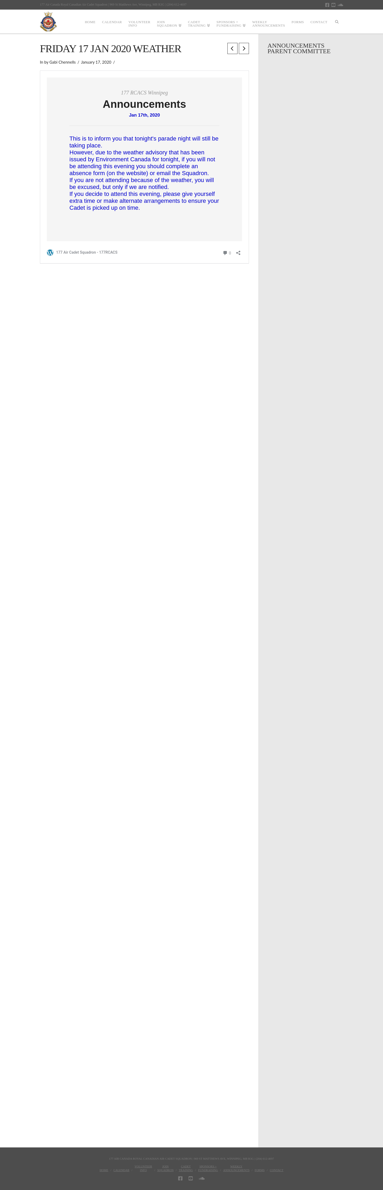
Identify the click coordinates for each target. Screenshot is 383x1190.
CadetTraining (186, 1168)
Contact (276, 1170)
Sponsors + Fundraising (208, 1168)
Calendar (121, 1170)
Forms (260, 1170)
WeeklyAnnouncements (236, 1168)
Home (103, 1170)
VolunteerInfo (143, 1168)
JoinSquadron (165, 1168)
